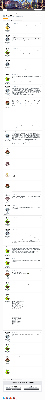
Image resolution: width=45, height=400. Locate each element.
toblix (7, 48)
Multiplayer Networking (19, 16)
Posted (15, 23)
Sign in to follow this (33, 15)
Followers (38, 15)
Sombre (7, 157)
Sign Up (40, 1)
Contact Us (24, 396)
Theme (20, 396)
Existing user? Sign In (34, 1)
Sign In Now (31, 385)
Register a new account (14, 385)
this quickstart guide (23, 103)
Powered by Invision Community (22, 398)
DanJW (7, 98)
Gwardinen (8, 16)
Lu (7, 23)
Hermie (7, 168)
